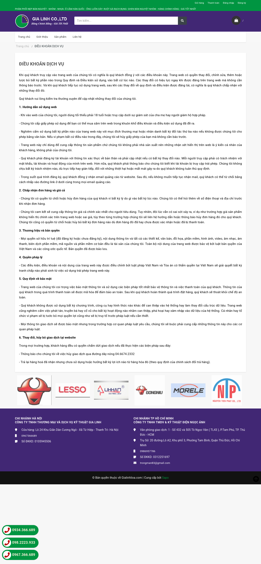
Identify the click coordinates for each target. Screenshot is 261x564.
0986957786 (147, 451)
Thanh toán (213, 3)
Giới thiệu (42, 36)
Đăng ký (242, 3)
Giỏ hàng (199, 3)
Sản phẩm (60, 36)
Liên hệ (77, 36)
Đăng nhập (228, 3)
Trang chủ (24, 36)
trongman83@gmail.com (155, 462)
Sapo (165, 477)
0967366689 (29, 435)
